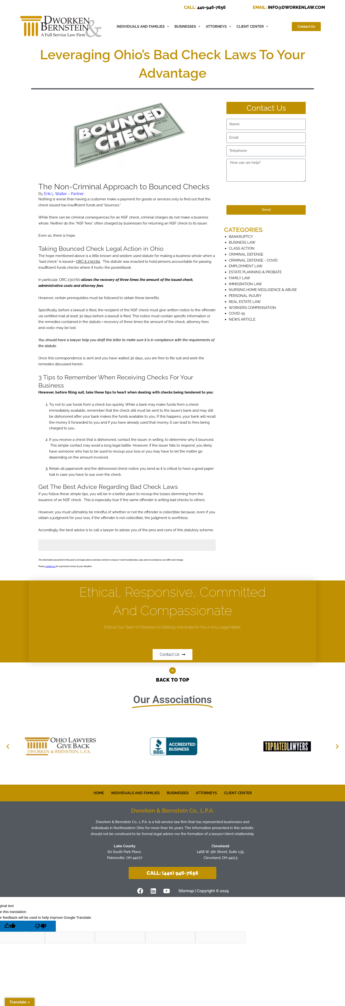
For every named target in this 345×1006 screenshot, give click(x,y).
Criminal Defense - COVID (253, 260)
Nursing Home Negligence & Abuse (263, 290)
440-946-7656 (205, 7)
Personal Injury (245, 296)
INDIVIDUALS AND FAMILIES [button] (143, 26)
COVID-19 (237, 313)
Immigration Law (245, 284)
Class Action (241, 248)
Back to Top (172, 680)
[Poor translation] (40, 926)
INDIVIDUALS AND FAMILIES (135, 793)
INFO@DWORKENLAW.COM (289, 7)
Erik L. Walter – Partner (64, 193)
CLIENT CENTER (252, 26)
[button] (8, 746)
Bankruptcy (241, 237)
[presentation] (262, 193)
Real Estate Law (245, 302)
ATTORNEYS (219, 26)
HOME (98, 793)
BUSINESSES (187, 26)
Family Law (239, 278)
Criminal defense (246, 254)
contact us (50, 566)
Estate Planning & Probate (255, 272)
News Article (242, 319)
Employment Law (246, 266)
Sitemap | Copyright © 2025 (203, 891)
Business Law (242, 242)
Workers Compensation (252, 308)
